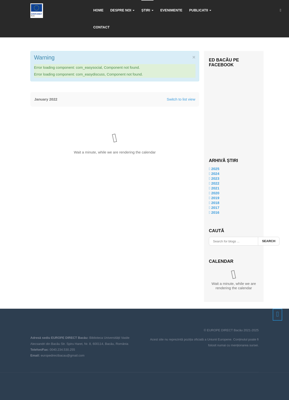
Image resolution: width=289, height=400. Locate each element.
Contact (101, 27)
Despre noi (122, 10)
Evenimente (171, 10)
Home (98, 10)
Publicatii (200, 10)
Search (268, 241)
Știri (147, 10)
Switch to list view (181, 99)
